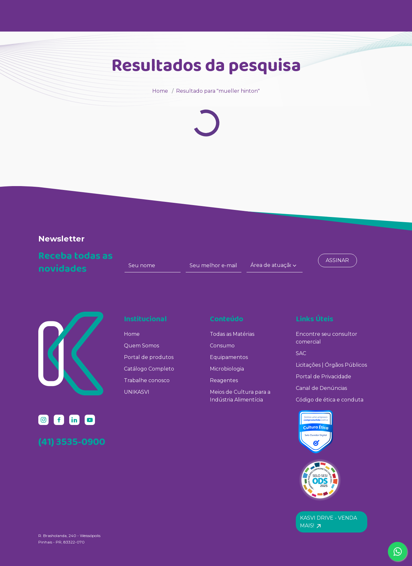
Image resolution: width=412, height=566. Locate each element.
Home (160, 91)
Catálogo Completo (149, 369)
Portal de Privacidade (323, 376)
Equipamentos (229, 357)
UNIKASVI (136, 392)
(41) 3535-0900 (71, 441)
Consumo (222, 346)
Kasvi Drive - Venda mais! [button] (328, 522)
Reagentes (224, 380)
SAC (301, 353)
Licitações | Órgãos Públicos (332, 365)
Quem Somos (141, 346)
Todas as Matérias (232, 334)
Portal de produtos (148, 357)
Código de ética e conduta (329, 400)
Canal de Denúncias (321, 388)
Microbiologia (227, 369)
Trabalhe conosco (147, 380)
